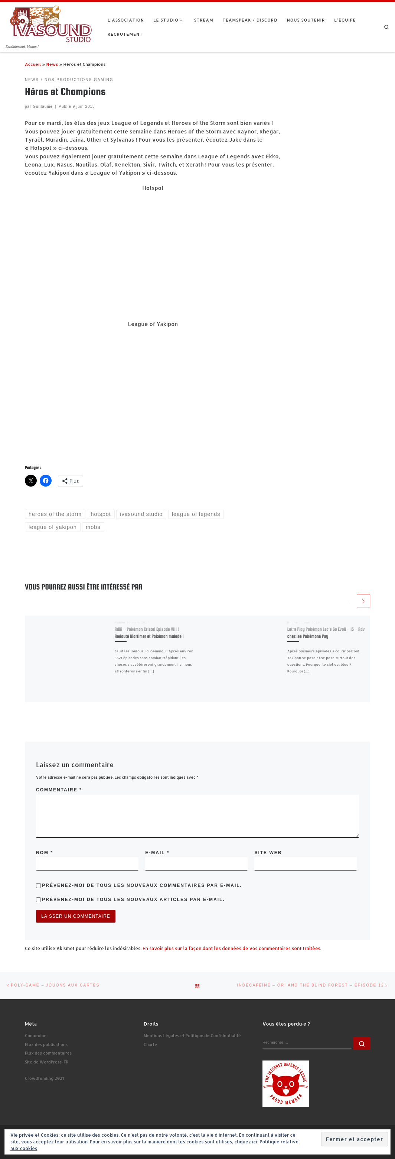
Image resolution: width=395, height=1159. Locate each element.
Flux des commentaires (48, 1053)
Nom (44, 852)
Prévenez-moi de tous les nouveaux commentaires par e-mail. (142, 885)
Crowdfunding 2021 (44, 1078)
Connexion (35, 1035)
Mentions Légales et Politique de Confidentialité (192, 1035)
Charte (150, 1044)
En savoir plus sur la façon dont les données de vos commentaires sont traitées (231, 948)
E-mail (157, 852)
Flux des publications (46, 1044)
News (52, 64)
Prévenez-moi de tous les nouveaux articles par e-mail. (133, 899)
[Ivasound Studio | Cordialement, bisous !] (51, 23)
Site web (268, 852)
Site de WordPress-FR (46, 1062)
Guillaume (43, 106)
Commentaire (59, 789)
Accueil (33, 64)
